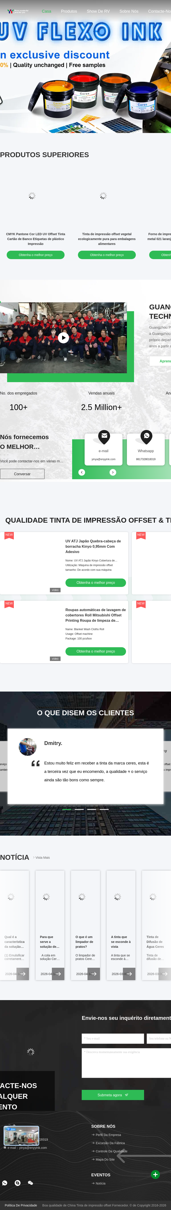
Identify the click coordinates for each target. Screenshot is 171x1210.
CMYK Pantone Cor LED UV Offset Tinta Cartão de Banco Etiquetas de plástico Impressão (35, 239)
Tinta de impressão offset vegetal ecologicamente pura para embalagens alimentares (107, 239)
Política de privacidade (21, 1205)
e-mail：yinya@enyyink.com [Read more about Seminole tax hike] (25, 1147)
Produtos (69, 11)
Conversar (22, 474)
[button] (66, 809)
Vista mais (41, 857)
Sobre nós (129, 11)
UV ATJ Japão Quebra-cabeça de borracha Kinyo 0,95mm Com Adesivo (93, 546)
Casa (46, 11)
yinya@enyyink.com (104, 459)
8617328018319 (146, 459)
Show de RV (98, 11)
